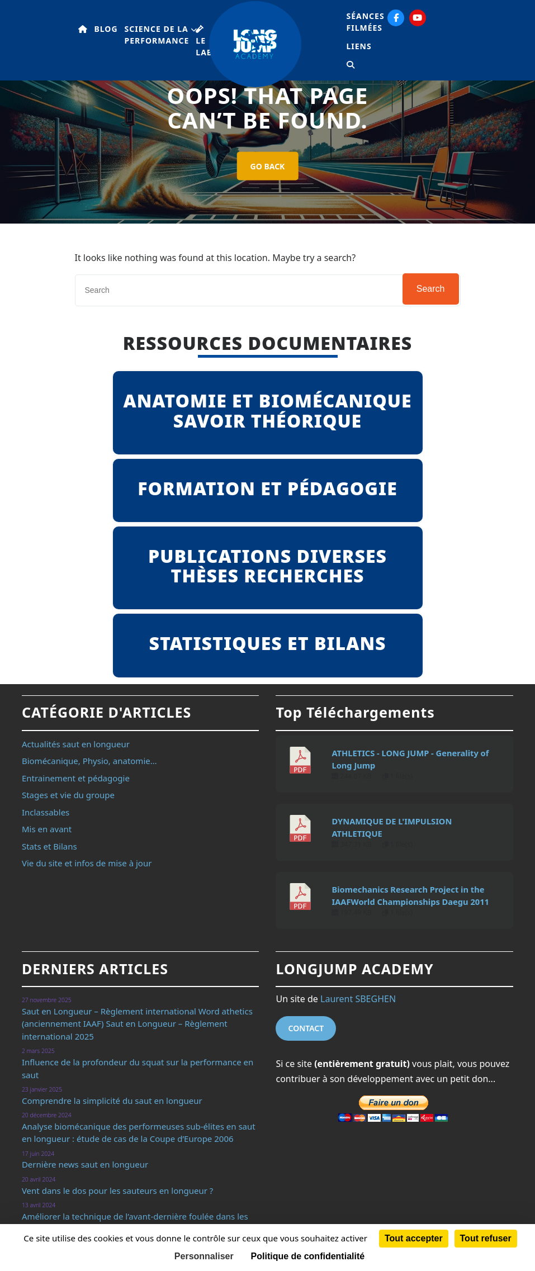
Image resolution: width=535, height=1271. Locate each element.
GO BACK (267, 166)
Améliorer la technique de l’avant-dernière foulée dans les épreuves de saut (135, 1223)
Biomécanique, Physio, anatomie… (89, 760)
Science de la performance (157, 34)
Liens (359, 46)
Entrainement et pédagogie (76, 778)
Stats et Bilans (49, 846)
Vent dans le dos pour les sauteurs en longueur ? (117, 1190)
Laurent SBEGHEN (358, 999)
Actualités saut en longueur (76, 744)
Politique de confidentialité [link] (308, 1256)
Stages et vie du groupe (68, 794)
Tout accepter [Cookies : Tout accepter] (414, 1238)
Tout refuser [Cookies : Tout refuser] (486, 1238)
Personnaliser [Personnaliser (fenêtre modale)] (204, 1256)
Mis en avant (47, 828)
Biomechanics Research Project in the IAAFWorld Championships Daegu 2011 (410, 895)
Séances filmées (366, 22)
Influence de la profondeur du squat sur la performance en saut (137, 1068)
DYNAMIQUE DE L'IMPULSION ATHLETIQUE (392, 827)
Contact (306, 1028)
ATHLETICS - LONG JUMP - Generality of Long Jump (410, 759)
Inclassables (45, 812)
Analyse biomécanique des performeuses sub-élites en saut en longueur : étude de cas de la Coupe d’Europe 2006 (138, 1133)
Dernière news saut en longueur (85, 1164)
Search (430, 288)
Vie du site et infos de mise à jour (86, 863)
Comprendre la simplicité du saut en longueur (112, 1100)
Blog (106, 28)
